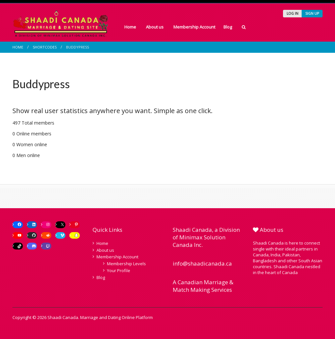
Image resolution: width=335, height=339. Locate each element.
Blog (227, 27)
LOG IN (292, 13)
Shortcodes (45, 47)
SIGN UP (312, 13)
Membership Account (194, 27)
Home (130, 27)
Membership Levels (126, 264)
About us (155, 27)
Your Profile (118, 270)
